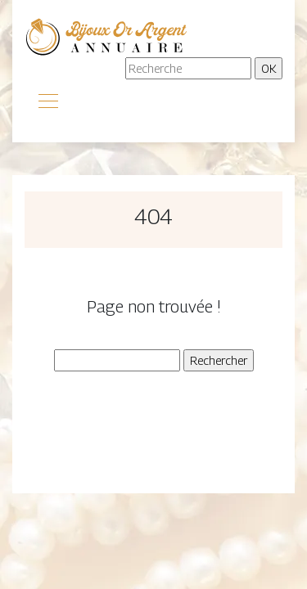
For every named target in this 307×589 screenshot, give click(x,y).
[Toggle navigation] (47, 103)
